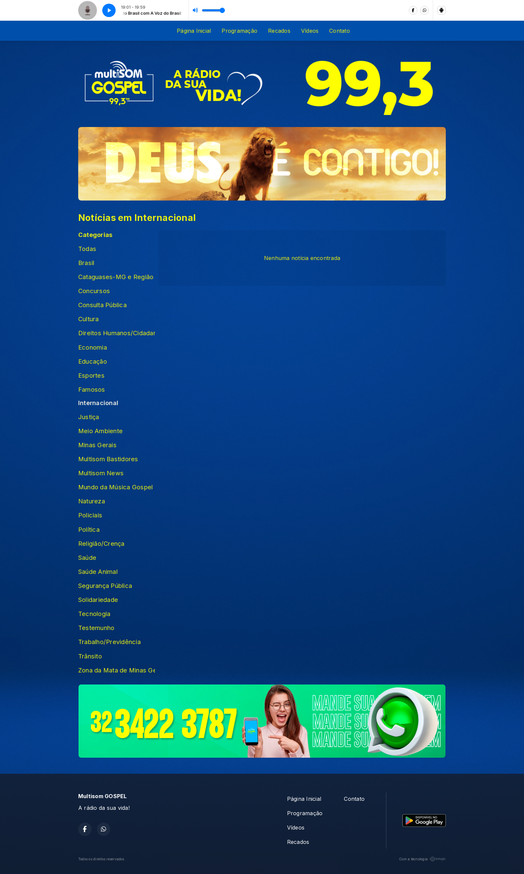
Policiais (90, 515)
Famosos (91, 389)
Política (89, 529)
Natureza (91, 501)
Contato (339, 30)
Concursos (94, 290)
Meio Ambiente (100, 430)
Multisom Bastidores (108, 459)
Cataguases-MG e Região (115, 276)
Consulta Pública (102, 304)
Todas (87, 248)
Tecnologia (94, 613)
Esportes (91, 375)
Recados (279, 30)
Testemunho (96, 627)
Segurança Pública (105, 585)
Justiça (88, 416)
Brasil (86, 262)
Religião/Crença (101, 543)
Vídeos (309, 30)
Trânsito (90, 656)
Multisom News (101, 473)
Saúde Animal (98, 571)
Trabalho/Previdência (109, 641)
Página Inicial (194, 30)
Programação (239, 30)
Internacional (98, 402)
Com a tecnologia (422, 859)
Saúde (87, 557)
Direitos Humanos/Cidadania (116, 333)
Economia (92, 347)
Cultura (88, 319)
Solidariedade (98, 599)
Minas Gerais (97, 445)
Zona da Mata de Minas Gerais (116, 670)
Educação (92, 361)
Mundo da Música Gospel (115, 487)
